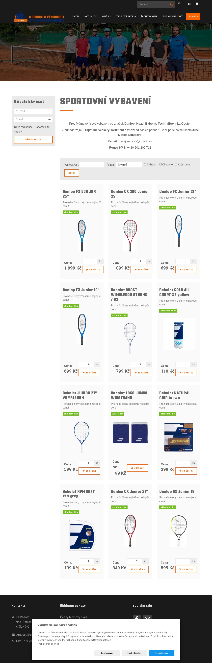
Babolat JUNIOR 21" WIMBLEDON (80, 395)
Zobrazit (137, 468)
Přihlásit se (33, 140)
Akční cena (184, 164)
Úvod (76, 16)
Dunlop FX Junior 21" (177, 192)
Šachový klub (149, 16)
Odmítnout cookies (134, 653)
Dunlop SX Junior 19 (177, 492)
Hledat (71, 173)
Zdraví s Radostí (173, 16)
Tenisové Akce (125, 16)
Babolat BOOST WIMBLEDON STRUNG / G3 (129, 295)
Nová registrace (23, 127)
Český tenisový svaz (73, 617)
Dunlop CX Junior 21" (129, 492)
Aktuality (90, 16)
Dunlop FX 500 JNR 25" (79, 194)
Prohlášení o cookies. (48, 643)
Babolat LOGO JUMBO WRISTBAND (129, 395)
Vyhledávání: (71, 164)
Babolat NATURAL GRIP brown (174, 395)
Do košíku (93, 270)
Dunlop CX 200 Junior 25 (130, 194)
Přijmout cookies (162, 653)
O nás (105, 16)
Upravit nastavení (107, 653)
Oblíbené (167, 164)
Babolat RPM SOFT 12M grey (79, 494)
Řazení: (110, 164)
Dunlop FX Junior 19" (81, 290)
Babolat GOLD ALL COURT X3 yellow (174, 292)
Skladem (152, 164)
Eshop (193, 16)
